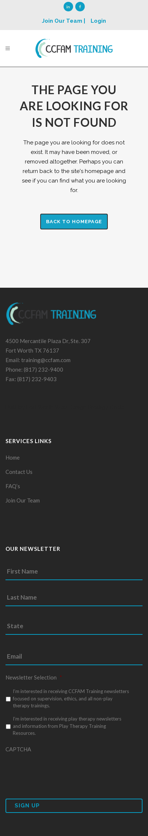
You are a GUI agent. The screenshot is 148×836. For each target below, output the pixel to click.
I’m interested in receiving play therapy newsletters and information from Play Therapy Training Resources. (67, 726)
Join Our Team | (63, 21)
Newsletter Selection (33, 677)
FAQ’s (12, 486)
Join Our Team (22, 500)
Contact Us (19, 471)
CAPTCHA (18, 749)
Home (12, 457)
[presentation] (61, 771)
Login (98, 21)
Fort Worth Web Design (56, 407)
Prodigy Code (106, 407)
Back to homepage (74, 221)
